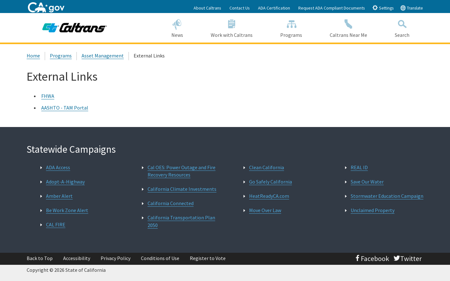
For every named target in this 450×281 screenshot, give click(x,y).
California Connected (171, 203)
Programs (291, 27)
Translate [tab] (411, 8)
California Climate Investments (182, 189)
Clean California (266, 167)
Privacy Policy (115, 258)
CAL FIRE (55, 224)
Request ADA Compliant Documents (331, 8)
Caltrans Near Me (348, 27)
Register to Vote (208, 258)
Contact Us (239, 8)
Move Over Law (265, 210)
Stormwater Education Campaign (387, 196)
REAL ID (359, 167)
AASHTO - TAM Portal (64, 107)
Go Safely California (270, 181)
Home (33, 55)
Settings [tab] (383, 8)
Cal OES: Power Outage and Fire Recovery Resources (181, 171)
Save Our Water (367, 181)
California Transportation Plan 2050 (181, 221)
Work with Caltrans (231, 27)
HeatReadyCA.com (269, 196)
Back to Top (40, 258)
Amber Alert (59, 196)
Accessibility (76, 258)
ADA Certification (274, 8)
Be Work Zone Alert (67, 210)
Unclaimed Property (372, 210)
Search (402, 27)
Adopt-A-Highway (65, 181)
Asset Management (103, 55)
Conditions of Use (160, 258)
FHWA (47, 96)
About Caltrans (207, 8)
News (177, 27)
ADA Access (58, 167)
